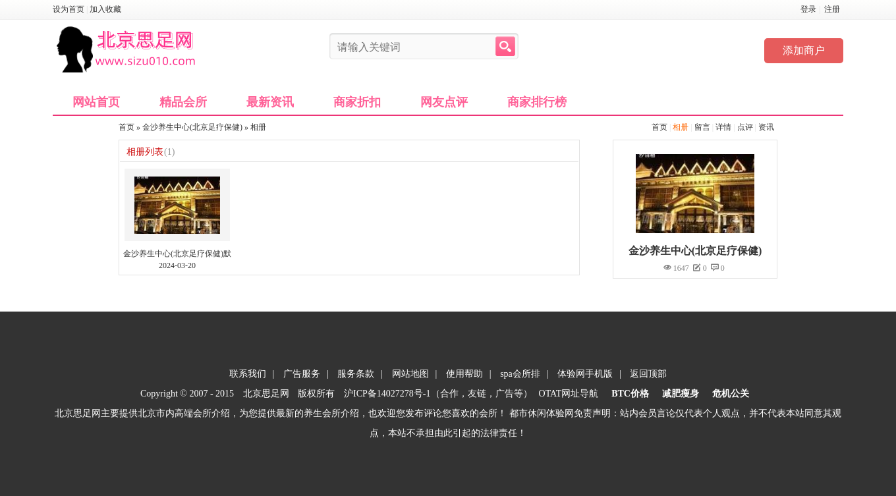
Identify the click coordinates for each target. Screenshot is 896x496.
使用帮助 (464, 374)
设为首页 (68, 9)
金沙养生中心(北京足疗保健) (192, 127)
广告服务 (301, 374)
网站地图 (410, 374)
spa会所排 (520, 374)
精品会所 (183, 102)
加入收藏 (105, 9)
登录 (808, 9)
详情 (723, 127)
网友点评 (444, 102)
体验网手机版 (585, 374)
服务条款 (355, 374)
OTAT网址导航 (569, 394)
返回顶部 (648, 374)
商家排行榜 (537, 102)
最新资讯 (270, 102)
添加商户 (804, 50)
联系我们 (247, 374)
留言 (702, 127)
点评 (745, 127)
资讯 (766, 127)
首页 (659, 127)
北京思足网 (266, 394)
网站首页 (96, 102)
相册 (680, 127)
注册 (832, 9)
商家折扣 (357, 102)
